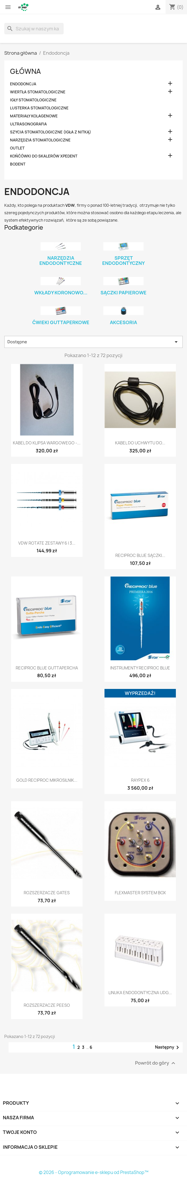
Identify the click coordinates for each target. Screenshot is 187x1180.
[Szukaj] (34, 28)
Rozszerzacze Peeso (47, 1005)
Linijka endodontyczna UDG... (140, 992)
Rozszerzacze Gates (47, 892)
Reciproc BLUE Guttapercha (47, 668)
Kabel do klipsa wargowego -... (47, 443)
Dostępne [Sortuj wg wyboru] (93, 341)
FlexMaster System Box (140, 892)
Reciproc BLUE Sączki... (140, 555)
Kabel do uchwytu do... (140, 443)
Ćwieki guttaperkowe (60, 322)
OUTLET (17, 148)
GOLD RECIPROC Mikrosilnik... (46, 780)
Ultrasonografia (28, 124)
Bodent (17, 164)
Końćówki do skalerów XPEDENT (43, 156)
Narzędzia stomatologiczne (40, 140)
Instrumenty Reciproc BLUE (140, 668)
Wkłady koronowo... (60, 292)
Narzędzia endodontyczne (60, 260)
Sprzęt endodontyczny (123, 260)
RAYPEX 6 (140, 780)
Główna (25, 71)
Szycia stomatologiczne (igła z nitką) (50, 132)
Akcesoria (123, 322)
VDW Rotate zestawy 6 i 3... (46, 543)
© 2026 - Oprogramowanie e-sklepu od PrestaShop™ (93, 1172)
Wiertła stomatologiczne (37, 91)
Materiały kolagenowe (34, 116)
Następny (168, 1047)
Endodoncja (23, 83)
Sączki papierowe (123, 292)
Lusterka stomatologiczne (39, 108)
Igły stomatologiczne (33, 100)
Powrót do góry (156, 1063)
